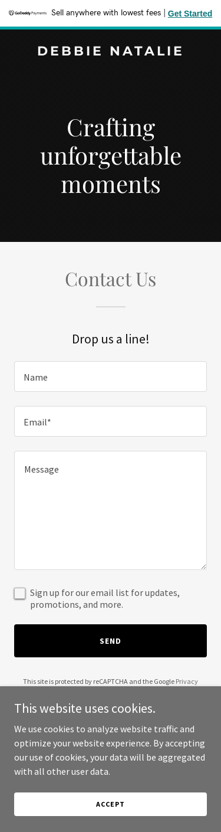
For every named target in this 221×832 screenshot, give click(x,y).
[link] (110, 52)
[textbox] (110, 376)
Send (110, 641)
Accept (110, 804)
